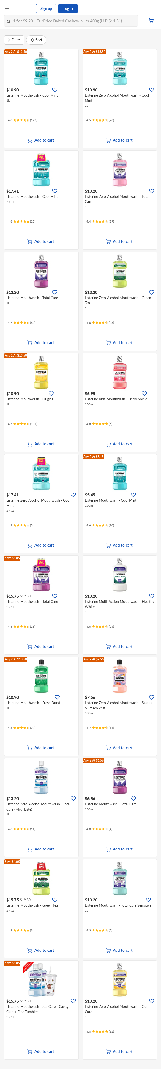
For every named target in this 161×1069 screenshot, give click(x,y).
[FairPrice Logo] (23, 9)
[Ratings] (22, 120)
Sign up (46, 8)
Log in (68, 8)
